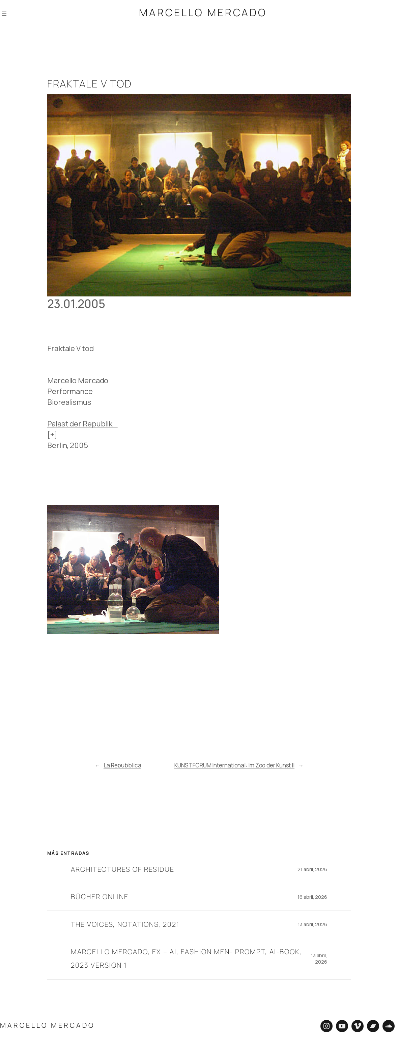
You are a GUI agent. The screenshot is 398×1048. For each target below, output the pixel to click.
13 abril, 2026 (312, 923)
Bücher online (100, 895)
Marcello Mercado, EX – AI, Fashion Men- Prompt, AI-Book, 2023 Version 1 (186, 957)
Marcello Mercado (203, 12)
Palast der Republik (82, 423)
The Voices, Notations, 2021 (125, 923)
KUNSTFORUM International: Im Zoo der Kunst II (234, 764)
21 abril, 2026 (312, 868)
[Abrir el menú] (4, 13)
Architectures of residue (122, 868)
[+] (52, 433)
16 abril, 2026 (312, 896)
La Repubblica (122, 764)
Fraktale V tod (70, 347)
